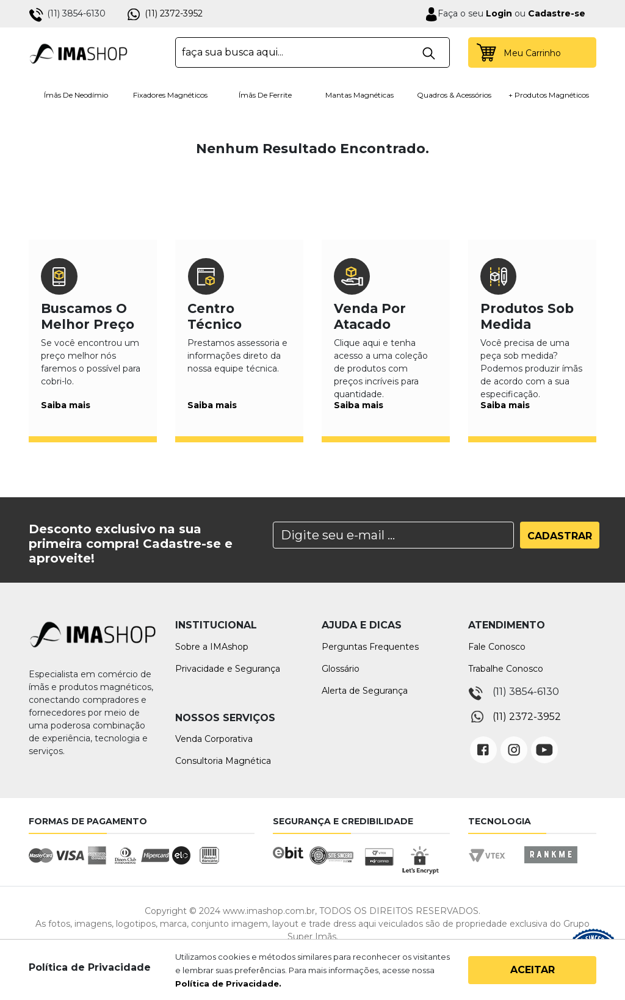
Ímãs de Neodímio (76, 94)
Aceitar (532, 970)
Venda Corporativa (214, 738)
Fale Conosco (497, 646)
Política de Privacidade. (228, 983)
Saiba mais (65, 405)
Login (497, 13)
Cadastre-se (556, 13)
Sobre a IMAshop (211, 646)
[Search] (393, 535)
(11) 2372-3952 (174, 13)
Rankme (550, 866)
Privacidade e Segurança (227, 668)
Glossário (340, 668)
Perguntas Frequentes (370, 646)
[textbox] (312, 52)
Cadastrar (559, 536)
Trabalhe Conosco (505, 668)
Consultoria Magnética (223, 760)
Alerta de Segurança (365, 690)
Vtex (491, 866)
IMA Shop (78, 52)
